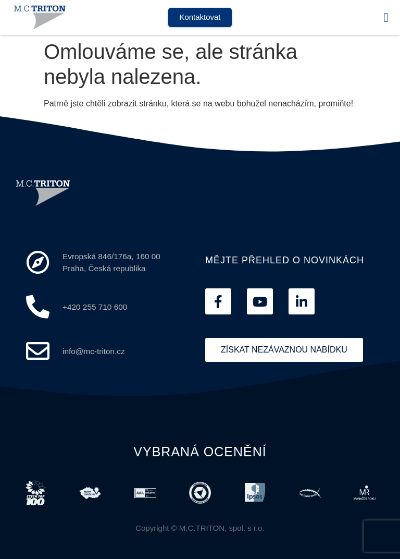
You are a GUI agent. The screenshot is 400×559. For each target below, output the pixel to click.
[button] (386, 18)
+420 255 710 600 (95, 306)
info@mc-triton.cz (94, 351)
